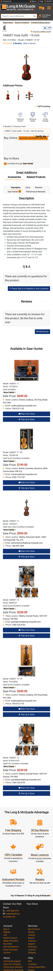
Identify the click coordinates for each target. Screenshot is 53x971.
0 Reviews (17, 43)
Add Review (42, 331)
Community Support (12, 961)
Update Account (10, 938)
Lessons (31, 935)
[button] (39, 7)
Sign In (6, 929)
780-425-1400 (18, 546)
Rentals (31, 932)
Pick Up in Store (26, 419)
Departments (8, 23)
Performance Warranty (13, 967)
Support (31, 944)
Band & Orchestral (22, 23)
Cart (5, 935)
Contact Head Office (36, 967)
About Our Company (12, 964)
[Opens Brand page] (4, 28)
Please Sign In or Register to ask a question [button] (28, 288)
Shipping (32, 952)
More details (9, 392)
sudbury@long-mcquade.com (23, 405)
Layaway (32, 949)
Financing (32, 947)
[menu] (48, 7)
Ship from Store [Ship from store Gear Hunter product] (26, 414)
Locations (32, 964)
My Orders (7, 944)
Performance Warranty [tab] (35, 191)
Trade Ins (32, 941)
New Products (34, 929)
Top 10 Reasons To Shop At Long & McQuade (31, 895)
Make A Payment (10, 941)
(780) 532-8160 (18, 625)
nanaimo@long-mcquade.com (24, 474)
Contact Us (5, 1)
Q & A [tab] (27, 187)
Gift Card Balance (11, 947)
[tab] (14, 178)
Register (6, 932)
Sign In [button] (33, 1)
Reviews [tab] (38, 187)
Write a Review (29, 43)
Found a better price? (41, 31)
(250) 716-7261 (18, 477)
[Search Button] (34, 16)
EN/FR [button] (48, 1)
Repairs (31, 938)
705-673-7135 (18, 408)
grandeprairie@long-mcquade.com (26, 622)
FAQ (30, 961)
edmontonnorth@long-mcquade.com (27, 543)
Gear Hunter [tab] (14, 191)
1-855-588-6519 (11, 911)
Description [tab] (16, 187)
